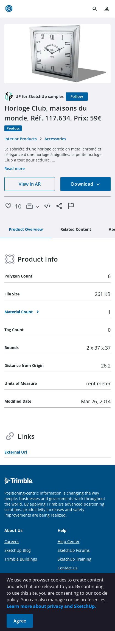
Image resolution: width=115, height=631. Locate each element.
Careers (11, 541)
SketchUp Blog (17, 550)
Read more (14, 168)
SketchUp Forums (74, 550)
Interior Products (20, 138)
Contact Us (67, 567)
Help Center (69, 541)
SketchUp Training (74, 559)
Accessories (55, 138)
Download (85, 184)
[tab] (26, 229)
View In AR (30, 184)
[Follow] (77, 96)
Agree (19, 621)
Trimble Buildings (20, 559)
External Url (15, 452)
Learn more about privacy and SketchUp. (51, 606)
